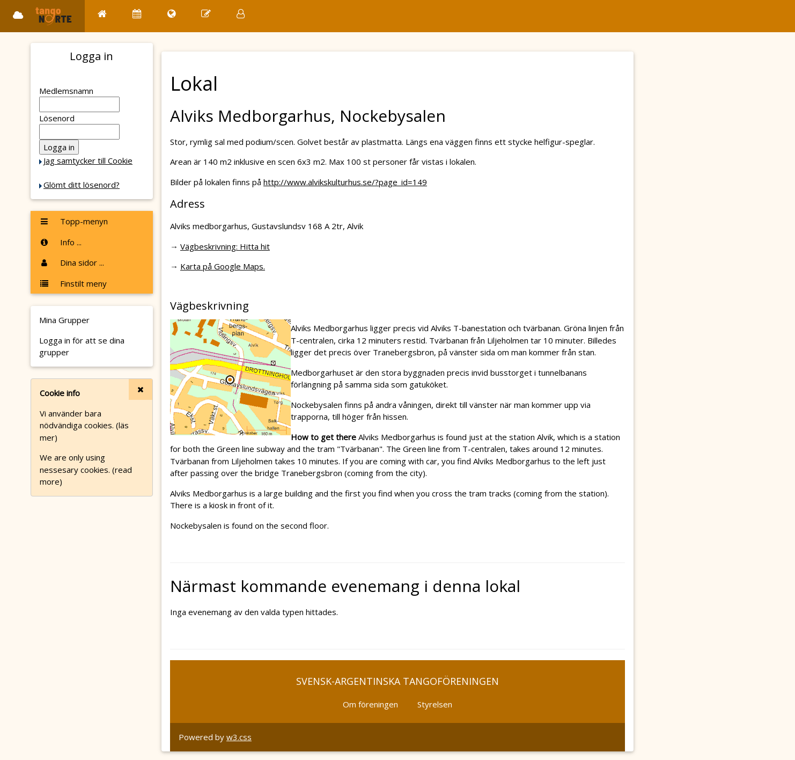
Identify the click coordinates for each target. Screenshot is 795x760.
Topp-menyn (73, 221)
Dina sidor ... (71, 262)
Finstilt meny (73, 283)
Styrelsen (434, 704)
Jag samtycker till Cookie (87, 160)
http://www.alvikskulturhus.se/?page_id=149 (345, 182)
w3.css (239, 737)
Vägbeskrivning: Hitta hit (225, 246)
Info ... (60, 242)
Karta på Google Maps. (222, 266)
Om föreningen (370, 704)
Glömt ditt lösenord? (81, 184)
